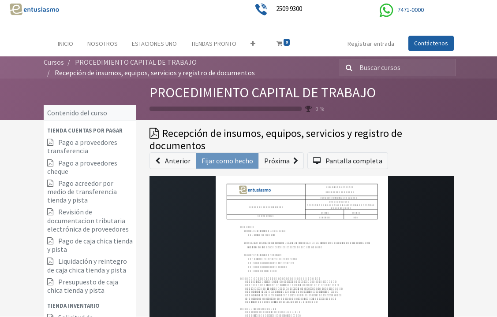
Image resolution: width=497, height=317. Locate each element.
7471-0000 (410, 10)
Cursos (54, 62)
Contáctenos (431, 43)
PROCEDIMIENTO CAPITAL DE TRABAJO (262, 92)
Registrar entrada (371, 44)
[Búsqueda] (347, 67)
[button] (252, 44)
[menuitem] (65, 44)
